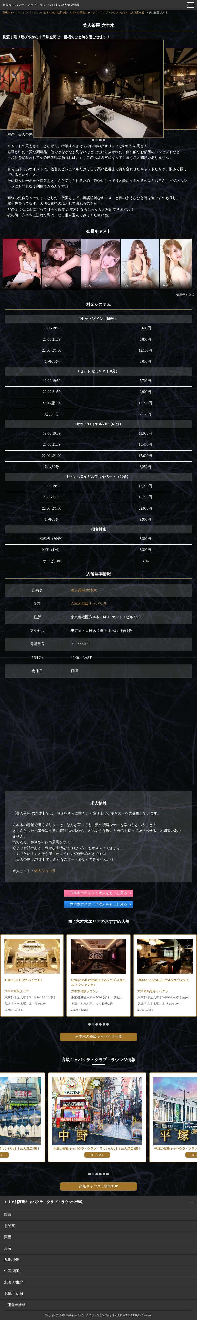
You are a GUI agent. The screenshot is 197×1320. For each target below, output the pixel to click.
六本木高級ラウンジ (85, 991)
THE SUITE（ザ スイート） (23, 980)
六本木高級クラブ (16, 991)
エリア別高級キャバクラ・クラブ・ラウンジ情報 (43, 1202)
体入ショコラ (45, 871)
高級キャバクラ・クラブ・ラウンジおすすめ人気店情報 (41, 5)
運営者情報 (16, 1305)
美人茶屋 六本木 (84, 590)
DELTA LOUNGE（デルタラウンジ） (163, 980)
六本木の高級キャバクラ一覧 (98, 1036)
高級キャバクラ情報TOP (98, 1186)
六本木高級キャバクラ (89, 604)
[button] (93, 140)
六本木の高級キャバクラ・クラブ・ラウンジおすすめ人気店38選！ (108, 12)
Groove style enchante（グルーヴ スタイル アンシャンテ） (98, 982)
